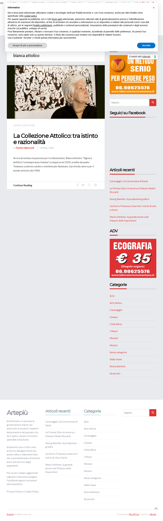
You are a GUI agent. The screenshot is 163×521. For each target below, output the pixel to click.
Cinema (113, 317)
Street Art (115, 373)
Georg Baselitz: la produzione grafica (129, 199)
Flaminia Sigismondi (25, 148)
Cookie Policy (31, 491)
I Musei (17, 125)
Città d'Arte (116, 324)
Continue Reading (24, 185)
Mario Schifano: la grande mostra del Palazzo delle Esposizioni (59, 468)
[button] (153, 7)
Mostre (114, 345)
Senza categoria (118, 352)
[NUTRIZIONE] (133, 74)
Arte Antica (116, 302)
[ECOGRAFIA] (133, 258)
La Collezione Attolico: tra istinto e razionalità (55, 139)
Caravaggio (116, 309)
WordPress (134, 514)
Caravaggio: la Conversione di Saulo (129, 181)
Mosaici (114, 338)
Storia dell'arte (117, 366)
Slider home (28, 125)
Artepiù (10, 514)
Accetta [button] (146, 45)
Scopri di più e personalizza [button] (27, 45)
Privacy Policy (14, 491)
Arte (112, 295)
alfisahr (153, 514)
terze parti (57, 19)
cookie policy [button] (30, 16)
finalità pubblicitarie (42, 25)
